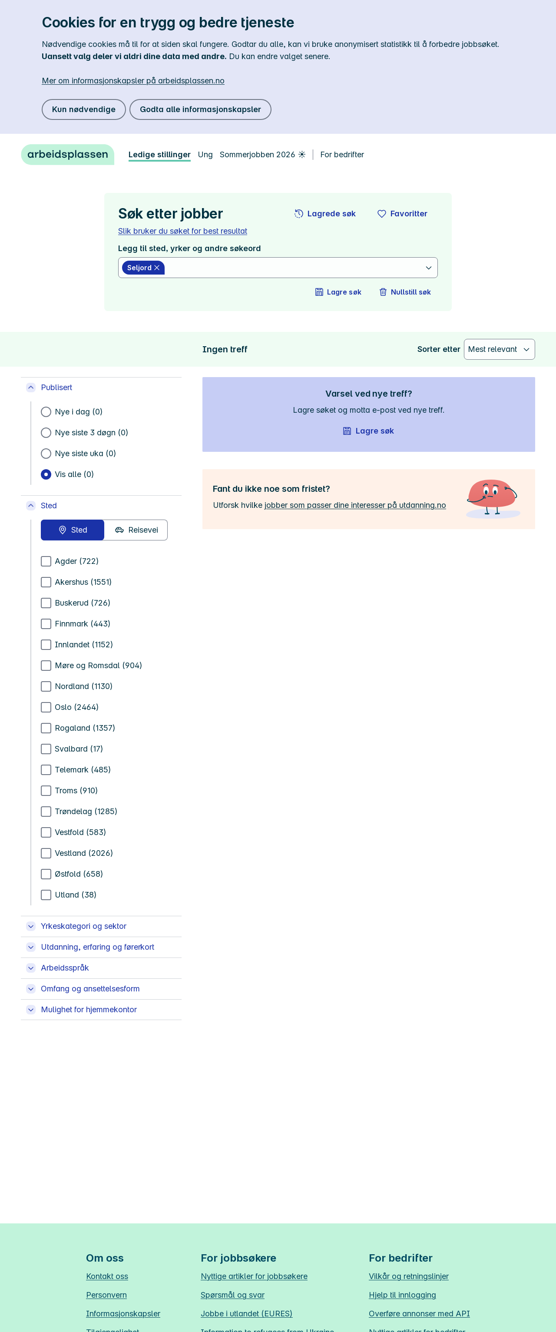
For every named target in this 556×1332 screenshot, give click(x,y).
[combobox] (296, 268)
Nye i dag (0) (79, 411)
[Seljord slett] (143, 268)
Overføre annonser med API (419, 1313)
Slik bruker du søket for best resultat (182, 230)
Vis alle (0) (74, 474)
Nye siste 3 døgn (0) (92, 432)
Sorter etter (438, 349)
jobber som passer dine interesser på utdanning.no (355, 505)
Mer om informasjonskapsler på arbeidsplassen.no (133, 80)
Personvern (106, 1294)
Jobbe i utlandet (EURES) (247, 1313)
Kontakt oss (107, 1276)
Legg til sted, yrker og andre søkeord (189, 248)
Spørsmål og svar (233, 1294)
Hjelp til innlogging (402, 1294)
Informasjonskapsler (123, 1313)
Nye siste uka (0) (85, 453)
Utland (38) (76, 894)
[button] (325, 213)
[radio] (72, 530)
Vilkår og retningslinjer (409, 1276)
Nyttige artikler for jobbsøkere (254, 1276)
